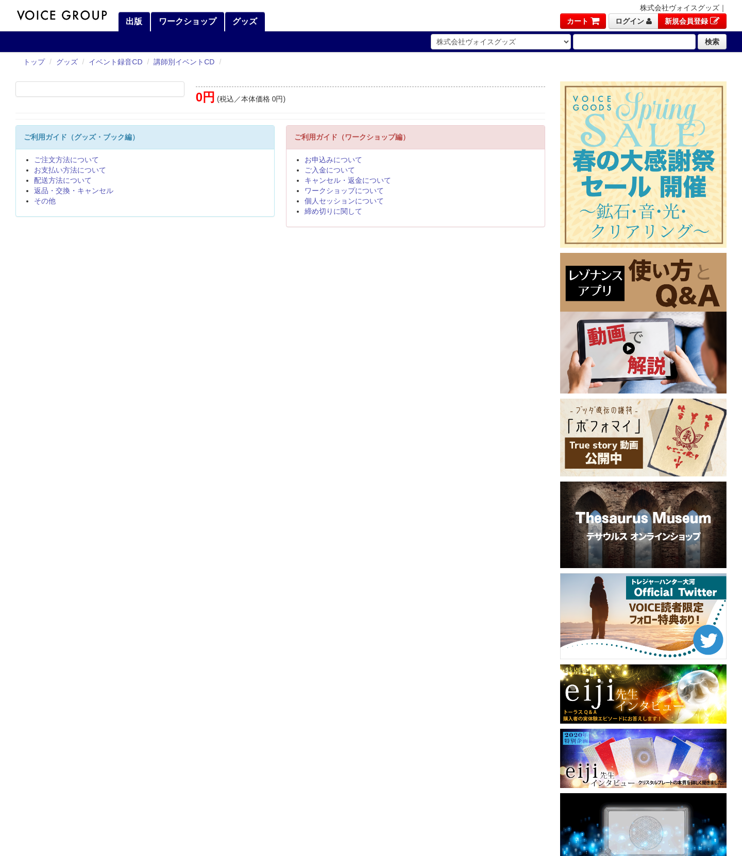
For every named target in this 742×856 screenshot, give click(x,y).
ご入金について (330, 170)
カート (583, 21)
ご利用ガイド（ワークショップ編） (352, 137)
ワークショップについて (344, 190)
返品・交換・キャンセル (73, 190)
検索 (712, 42)
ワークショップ (186, 21)
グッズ (243, 21)
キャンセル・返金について (348, 180)
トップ (34, 62)
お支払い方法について (70, 170)
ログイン (633, 21)
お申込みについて (333, 160)
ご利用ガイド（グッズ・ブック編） (81, 137)
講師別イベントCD (184, 62)
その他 (45, 201)
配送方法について (63, 180)
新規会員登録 (692, 21)
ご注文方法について (66, 160)
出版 (133, 21)
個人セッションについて (344, 201)
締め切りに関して (333, 211)
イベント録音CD (115, 62)
